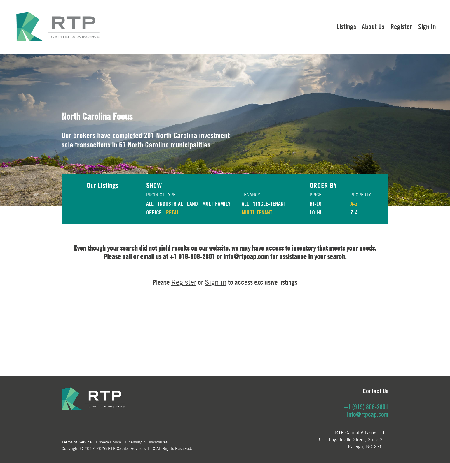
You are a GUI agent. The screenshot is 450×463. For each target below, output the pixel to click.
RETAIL (173, 212)
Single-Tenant (269, 203)
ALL (150, 203)
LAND (192, 203)
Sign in (215, 282)
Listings (346, 26)
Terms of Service (77, 441)
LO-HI (316, 212)
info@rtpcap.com (367, 414)
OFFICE (154, 212)
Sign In (427, 26)
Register (401, 26)
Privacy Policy (108, 441)
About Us (373, 26)
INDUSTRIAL (170, 203)
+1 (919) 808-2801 (366, 407)
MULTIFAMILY (216, 203)
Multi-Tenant (257, 212)
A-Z (354, 203)
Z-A (354, 212)
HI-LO (316, 203)
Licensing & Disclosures (146, 441)
